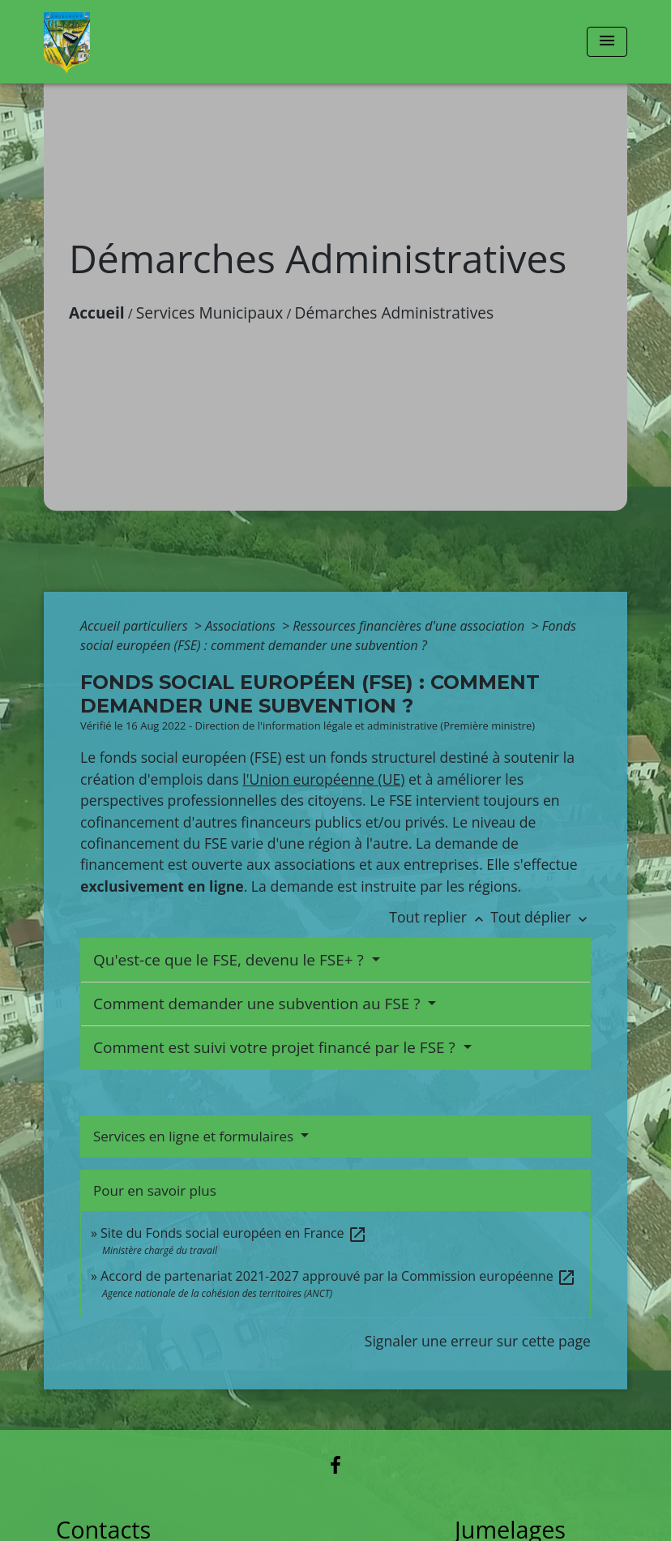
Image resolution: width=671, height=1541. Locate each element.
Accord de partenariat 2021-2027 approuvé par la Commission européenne (338, 1276)
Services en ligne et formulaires (195, 1136)
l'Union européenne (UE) (323, 779)
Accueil (97, 312)
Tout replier (439, 917)
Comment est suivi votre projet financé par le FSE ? (276, 1047)
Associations (242, 626)
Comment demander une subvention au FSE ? (258, 1003)
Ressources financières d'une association (410, 626)
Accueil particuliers (135, 626)
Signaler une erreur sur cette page (478, 1341)
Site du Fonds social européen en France (233, 1233)
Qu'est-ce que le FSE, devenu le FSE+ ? (230, 959)
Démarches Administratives (394, 312)
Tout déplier (540, 917)
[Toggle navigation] (607, 42)
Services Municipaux (210, 312)
